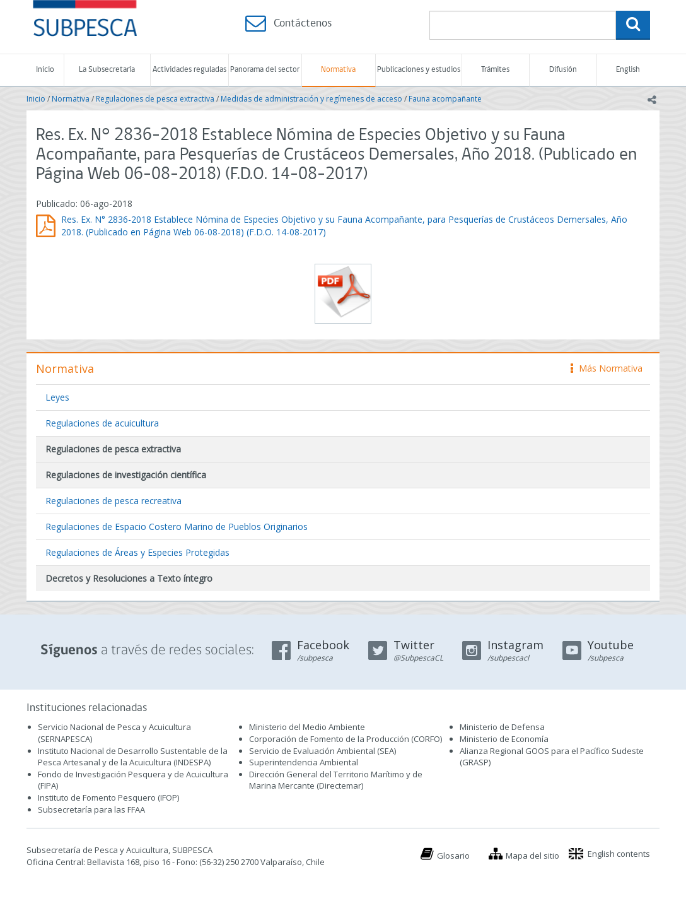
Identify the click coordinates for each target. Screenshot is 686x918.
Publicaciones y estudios (418, 70)
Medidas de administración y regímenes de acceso (311, 98)
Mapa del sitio (532, 855)
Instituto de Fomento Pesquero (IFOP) (108, 797)
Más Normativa (606, 368)
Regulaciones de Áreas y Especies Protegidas (137, 552)
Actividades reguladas (189, 70)
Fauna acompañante (445, 98)
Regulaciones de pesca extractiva (155, 98)
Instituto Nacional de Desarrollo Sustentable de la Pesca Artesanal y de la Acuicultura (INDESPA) (133, 756)
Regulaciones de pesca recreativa (113, 501)
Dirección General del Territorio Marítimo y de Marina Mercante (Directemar (335, 780)
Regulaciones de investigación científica (125, 475)
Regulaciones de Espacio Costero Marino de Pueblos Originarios (176, 527)
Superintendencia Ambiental (303, 762)
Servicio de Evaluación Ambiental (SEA (321, 750)
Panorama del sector (264, 70)
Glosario (453, 855)
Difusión (563, 70)
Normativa (338, 70)
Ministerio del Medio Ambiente (307, 727)
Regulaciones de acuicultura (102, 423)
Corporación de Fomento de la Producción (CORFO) (345, 738)
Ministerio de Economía (504, 738)
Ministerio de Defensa (502, 727)
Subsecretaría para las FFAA (91, 809)
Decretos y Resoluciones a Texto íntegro (128, 578)
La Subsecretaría (107, 70)
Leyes (57, 397)
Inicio (45, 70)
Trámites (495, 70)
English (628, 70)
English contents (619, 853)
